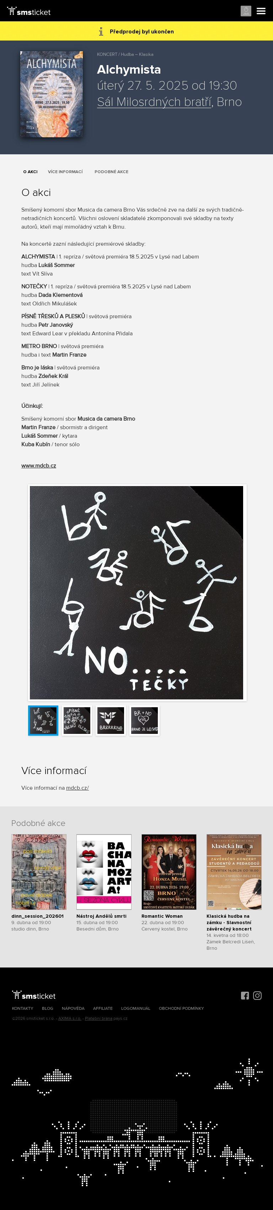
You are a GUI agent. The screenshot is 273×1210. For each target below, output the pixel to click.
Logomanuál (135, 1008)
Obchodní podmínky (181, 1008)
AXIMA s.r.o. (69, 1018)
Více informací (65, 172)
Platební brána (98, 1018)
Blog (47, 1008)
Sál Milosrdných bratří (154, 102)
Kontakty (22, 1008)
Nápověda (73, 1008)
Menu (261, 11)
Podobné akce (111, 172)
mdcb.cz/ (77, 787)
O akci (30, 172)
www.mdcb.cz (38, 465)
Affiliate (103, 1008)
